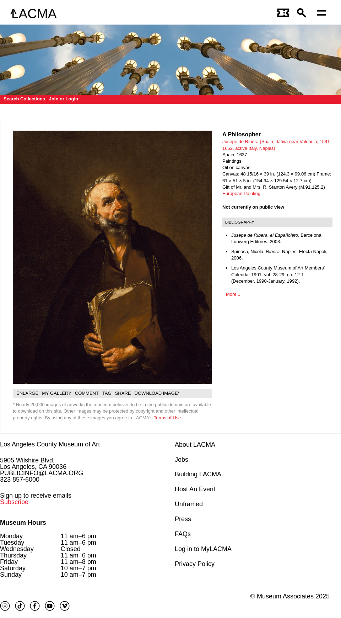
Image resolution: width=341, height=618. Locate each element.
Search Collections (24, 98)
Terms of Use (167, 417)
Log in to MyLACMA (203, 548)
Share (123, 393)
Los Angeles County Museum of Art (50, 444)
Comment (87, 393)
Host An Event (195, 489)
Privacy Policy (195, 563)
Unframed (189, 504)
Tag (107, 393)
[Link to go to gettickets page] (283, 13)
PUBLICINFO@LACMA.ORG (41, 473)
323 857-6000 (19, 479)
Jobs (181, 459)
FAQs (183, 534)
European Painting (241, 193)
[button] (303, 13)
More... (233, 294)
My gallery (56, 393)
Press (183, 519)
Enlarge (27, 393)
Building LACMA (198, 474)
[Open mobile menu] (323, 13)
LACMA (33, 13)
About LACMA (195, 444)
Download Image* (157, 393)
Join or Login (63, 98)
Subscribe (14, 502)
